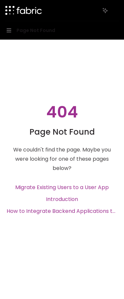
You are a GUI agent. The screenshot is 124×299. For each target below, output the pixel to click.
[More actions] (115, 10)
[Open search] (93, 10)
